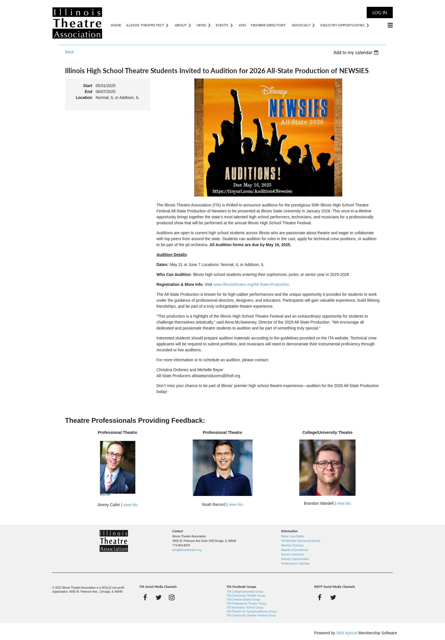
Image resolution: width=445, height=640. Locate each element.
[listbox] (356, 52)
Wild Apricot (346, 633)
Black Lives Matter (293, 536)
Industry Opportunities (295, 559)
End (88, 91)
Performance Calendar (295, 563)
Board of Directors (292, 554)
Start (87, 85)
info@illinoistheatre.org (186, 550)
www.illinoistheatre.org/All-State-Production (251, 284)
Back (69, 52)
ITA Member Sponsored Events (300, 540)
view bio (130, 504)
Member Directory (292, 545)
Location (84, 97)
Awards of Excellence (294, 550)
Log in (379, 12)
